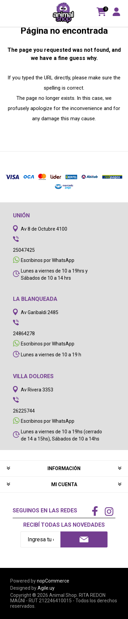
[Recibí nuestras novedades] (40, 539)
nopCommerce (53, 581)
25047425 (24, 250)
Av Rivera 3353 (37, 389)
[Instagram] (108, 512)
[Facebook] (94, 511)
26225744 (24, 411)
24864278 (24, 333)
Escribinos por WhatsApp (47, 260)
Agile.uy (46, 588)
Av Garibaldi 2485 (39, 312)
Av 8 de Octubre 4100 (44, 229)
